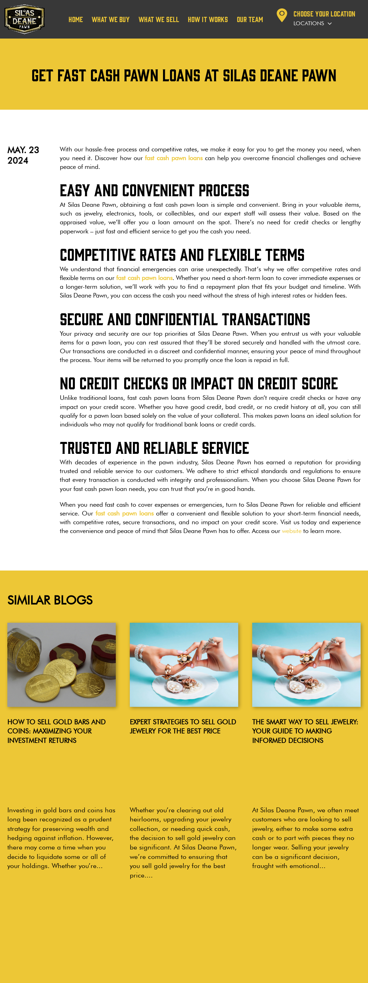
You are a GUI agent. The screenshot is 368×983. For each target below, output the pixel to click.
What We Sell (159, 19)
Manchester (144, 919)
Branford (189, 934)
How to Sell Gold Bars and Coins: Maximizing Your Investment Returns (56, 731)
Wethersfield (145, 911)
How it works (208, 19)
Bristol (137, 934)
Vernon (187, 926)
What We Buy (111, 19)
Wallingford (144, 926)
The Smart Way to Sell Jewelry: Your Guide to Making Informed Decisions (305, 731)
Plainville (140, 942)
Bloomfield (192, 919)
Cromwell (191, 911)
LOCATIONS (149, 895)
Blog (9, 898)
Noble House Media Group (330, 973)
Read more (33, 842)
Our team (250, 19)
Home (76, 19)
